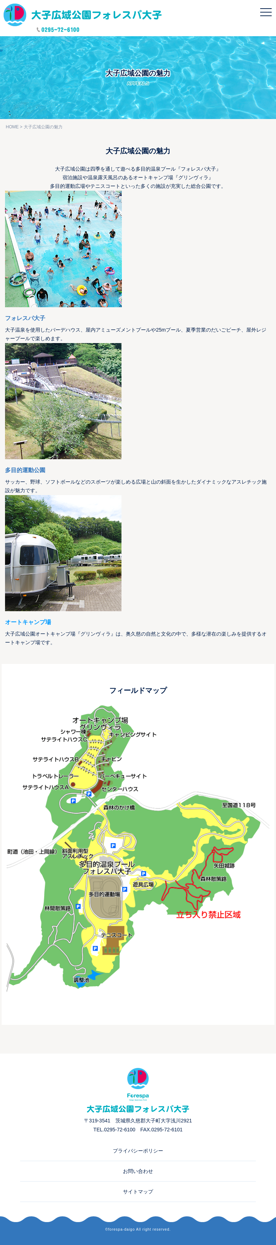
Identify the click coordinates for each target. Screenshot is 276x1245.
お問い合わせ (138, 1171)
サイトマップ (138, 1191)
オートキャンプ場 (28, 622)
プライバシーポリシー (138, 1151)
